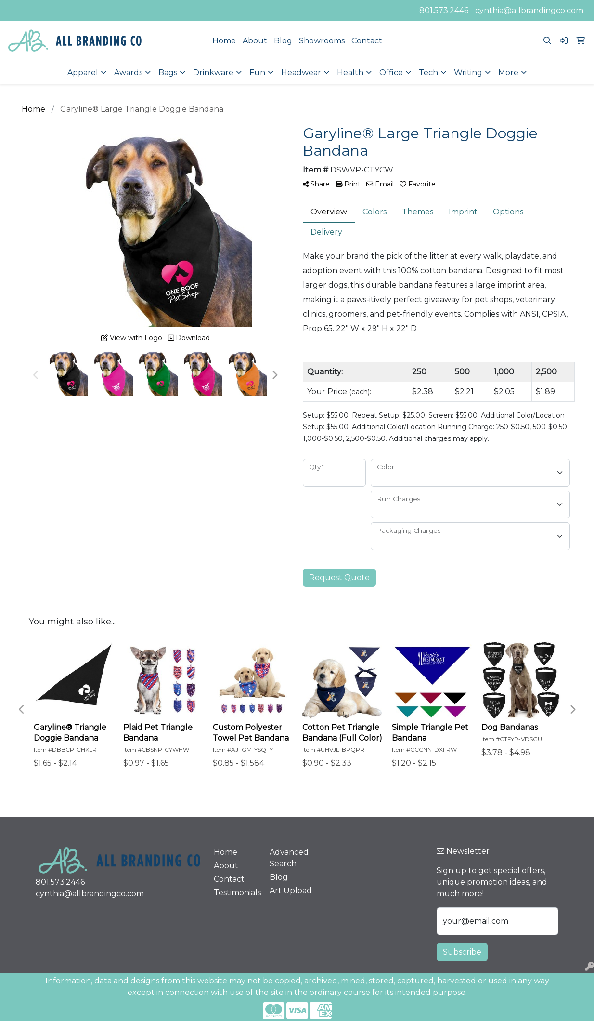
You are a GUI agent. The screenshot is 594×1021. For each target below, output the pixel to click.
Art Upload (291, 890)
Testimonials (236, 892)
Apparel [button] (82, 72)
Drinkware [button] (213, 72)
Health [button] (350, 72)
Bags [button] (167, 72)
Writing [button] (468, 72)
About (255, 40)
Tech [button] (428, 72)
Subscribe (462, 951)
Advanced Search (289, 858)
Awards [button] (128, 72)
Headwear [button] (301, 72)
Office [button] (391, 72)
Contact (366, 40)
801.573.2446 (443, 10)
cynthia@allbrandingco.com (529, 10)
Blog (283, 40)
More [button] (508, 72)
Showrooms (322, 40)
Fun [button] (257, 72)
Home (224, 40)
